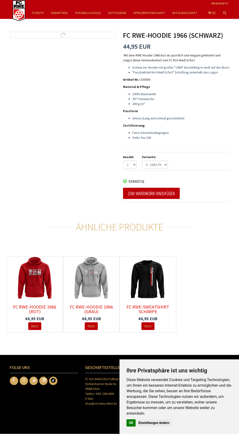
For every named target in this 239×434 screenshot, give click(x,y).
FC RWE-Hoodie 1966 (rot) (34, 309)
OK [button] (131, 423)
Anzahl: (128, 157)
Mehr (35, 326)
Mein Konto (219, 3)
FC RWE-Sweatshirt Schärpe (148, 309)
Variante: (149, 157)
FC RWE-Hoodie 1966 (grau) (91, 309)
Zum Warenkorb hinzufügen (151, 193)
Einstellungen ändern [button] (153, 423)
